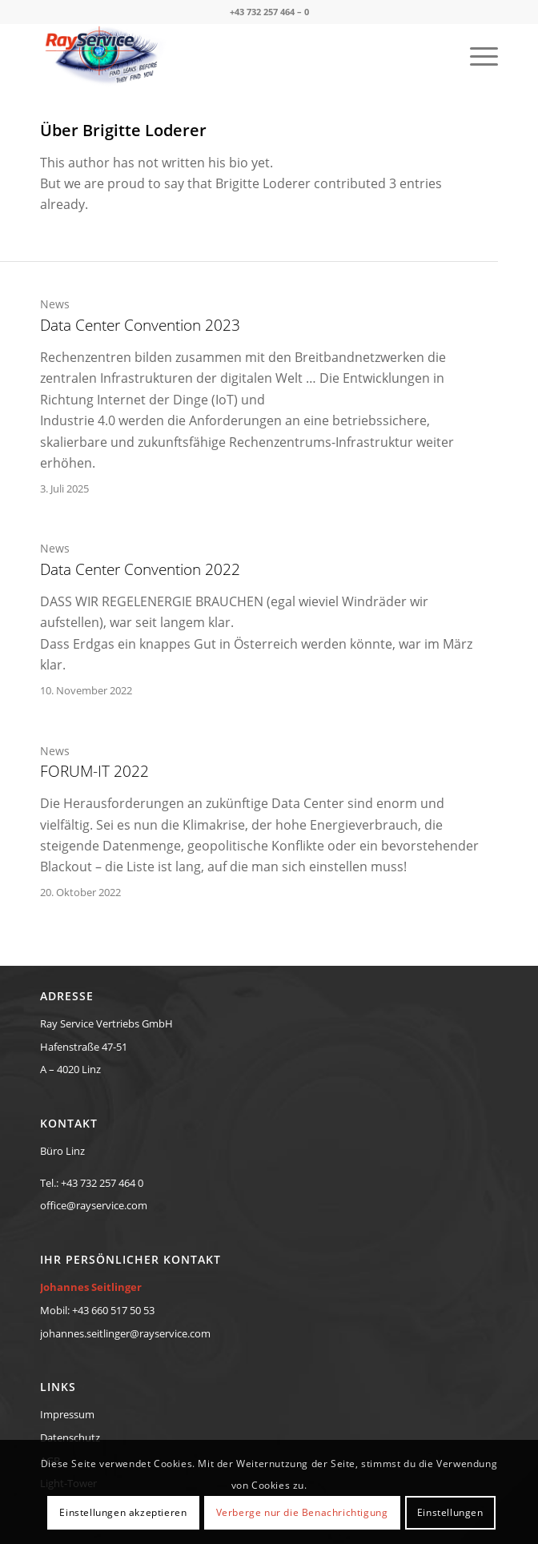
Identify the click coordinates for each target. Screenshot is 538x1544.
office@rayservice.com (93, 1205)
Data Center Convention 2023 (140, 325)
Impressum (67, 1414)
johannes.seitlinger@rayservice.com (125, 1333)
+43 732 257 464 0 (102, 1183)
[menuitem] (476, 55)
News (55, 304)
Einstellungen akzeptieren (123, 1512)
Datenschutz (70, 1437)
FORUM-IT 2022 (94, 771)
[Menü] (476, 55)
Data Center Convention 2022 (140, 569)
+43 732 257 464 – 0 (269, 12)
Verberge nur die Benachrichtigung (302, 1512)
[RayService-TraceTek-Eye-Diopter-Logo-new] (223, 55)
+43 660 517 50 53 (113, 1310)
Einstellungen (450, 1512)
